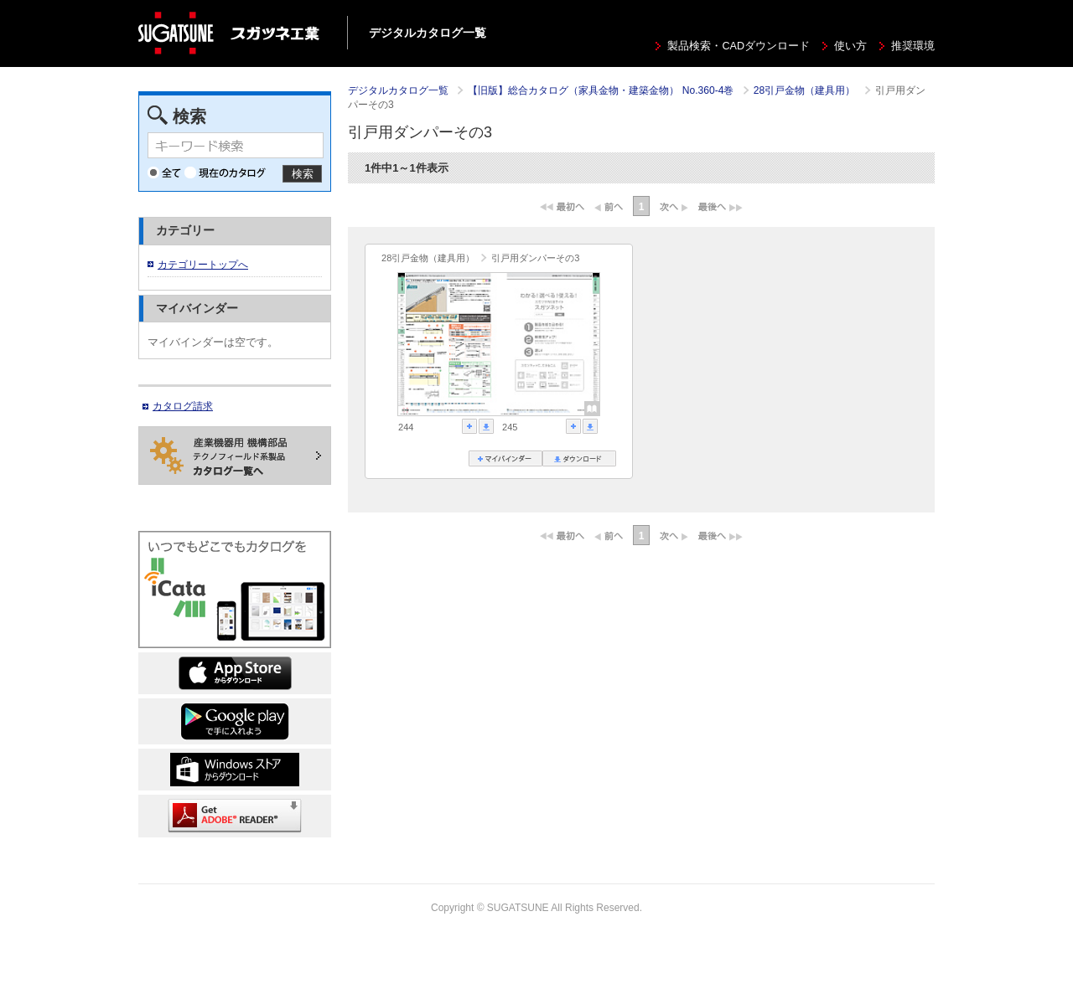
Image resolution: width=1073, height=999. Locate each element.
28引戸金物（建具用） (806, 90)
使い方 (850, 46)
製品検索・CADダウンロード (738, 46)
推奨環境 (913, 46)
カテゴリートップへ (203, 264)
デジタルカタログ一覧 (398, 90)
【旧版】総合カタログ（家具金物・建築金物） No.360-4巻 (602, 90)
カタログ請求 (183, 406)
